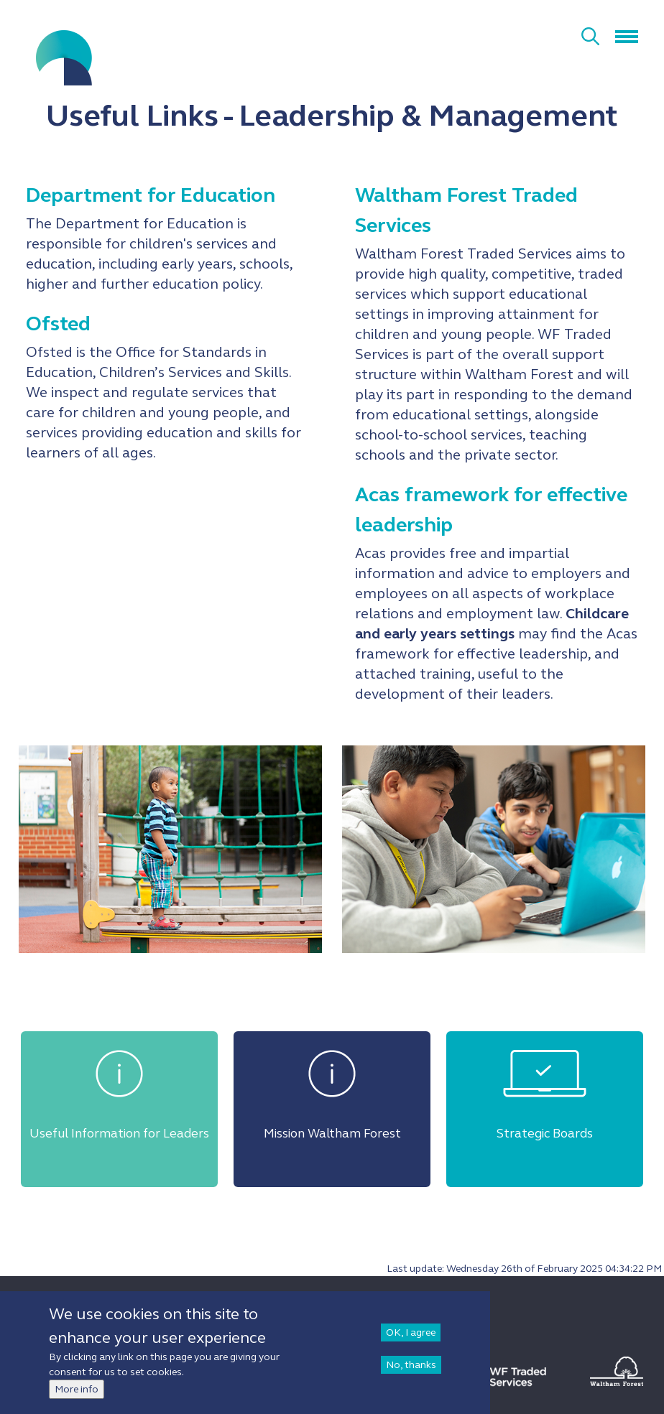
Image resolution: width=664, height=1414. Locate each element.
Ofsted (58, 324)
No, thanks (411, 1365)
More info (76, 1389)
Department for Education (150, 195)
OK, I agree (410, 1332)
